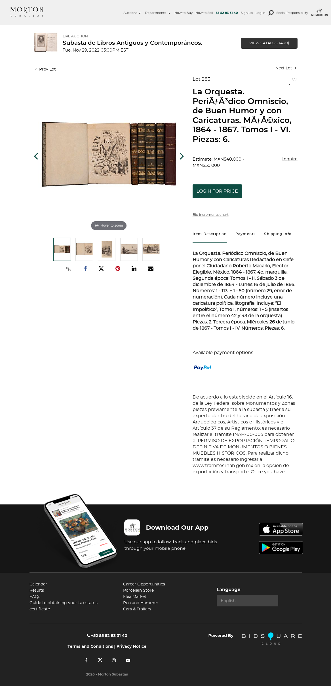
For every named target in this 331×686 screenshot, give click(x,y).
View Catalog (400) (269, 43)
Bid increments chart (211, 214)
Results (36, 591)
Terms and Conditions (90, 646)
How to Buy (183, 13)
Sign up (247, 13)
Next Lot (285, 68)
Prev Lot (45, 69)
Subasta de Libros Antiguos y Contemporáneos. (132, 43)
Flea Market (134, 597)
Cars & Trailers (137, 609)
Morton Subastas (27, 12)
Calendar (38, 584)
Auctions (132, 13)
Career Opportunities (144, 584)
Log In (260, 13)
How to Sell (204, 13)
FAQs (34, 597)
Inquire (290, 159)
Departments (157, 13)
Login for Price (217, 191)
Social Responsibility (292, 13)
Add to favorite (293, 81)
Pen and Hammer (140, 603)
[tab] (210, 234)
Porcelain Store (138, 591)
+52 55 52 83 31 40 (107, 635)
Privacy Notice (131, 646)
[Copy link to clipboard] (68, 268)
